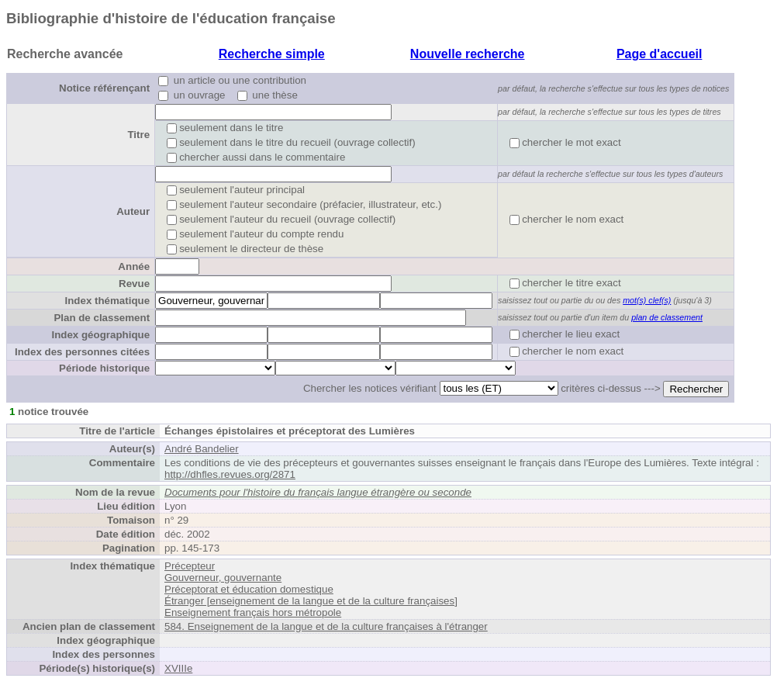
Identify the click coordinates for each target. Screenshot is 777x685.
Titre (138, 134)
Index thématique (107, 300)
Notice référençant (104, 88)
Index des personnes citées (82, 352)
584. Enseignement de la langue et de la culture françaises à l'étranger (326, 626)
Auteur (133, 211)
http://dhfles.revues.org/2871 (229, 474)
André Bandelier (201, 449)
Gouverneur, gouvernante (222, 577)
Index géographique (100, 335)
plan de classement (667, 317)
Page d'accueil (659, 54)
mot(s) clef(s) (647, 300)
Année (134, 266)
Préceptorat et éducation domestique (248, 589)
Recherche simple (272, 54)
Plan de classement (102, 317)
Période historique (104, 368)
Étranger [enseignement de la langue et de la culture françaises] (311, 601)
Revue (134, 283)
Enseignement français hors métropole (252, 612)
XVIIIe (178, 668)
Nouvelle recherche (467, 54)
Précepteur (189, 566)
